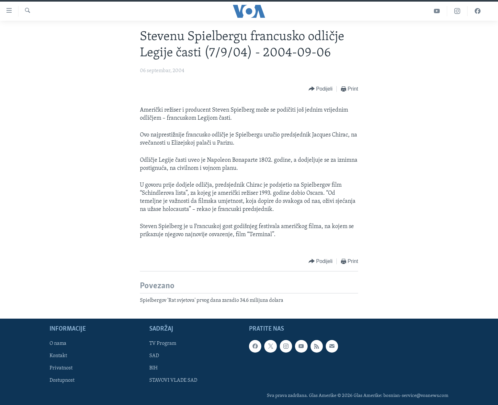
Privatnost (61, 368)
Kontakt (58, 356)
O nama (58, 343)
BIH (153, 368)
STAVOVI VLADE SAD (173, 380)
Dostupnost (62, 380)
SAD (154, 356)
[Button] (321, 89)
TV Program (162, 343)
